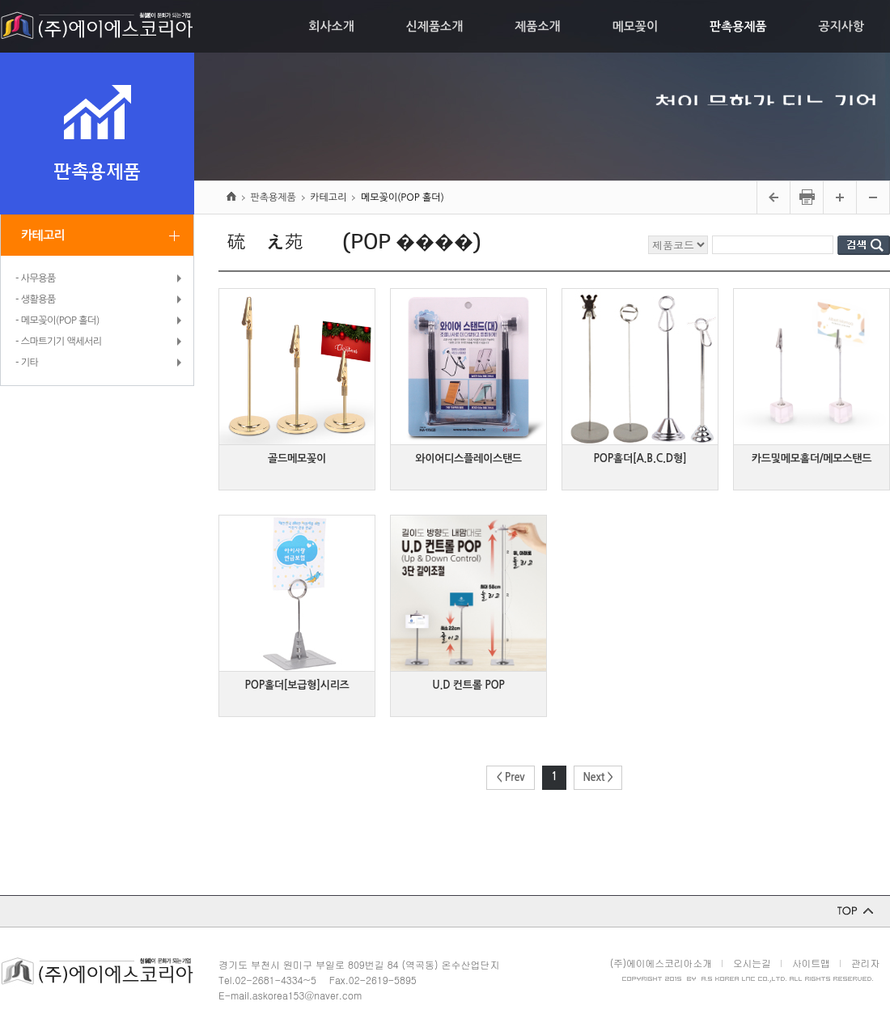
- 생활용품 (35, 299)
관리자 (865, 963)
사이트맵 (811, 963)
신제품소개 (435, 26)
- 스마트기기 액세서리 (58, 341)
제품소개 (537, 26)
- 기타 (26, 362)
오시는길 (752, 963)
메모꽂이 (635, 26)
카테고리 (43, 235)
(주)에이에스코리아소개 (661, 963)
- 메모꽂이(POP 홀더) (57, 320)
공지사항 (841, 26)
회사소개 (331, 26)
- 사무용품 (35, 278)
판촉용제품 (738, 26)
